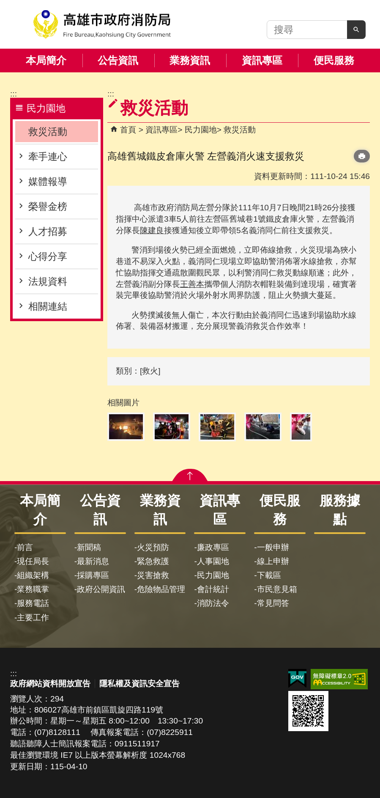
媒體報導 (47, 181)
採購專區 (93, 575)
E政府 (297, 678)
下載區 (269, 575)
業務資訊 (189, 60)
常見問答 (273, 603)
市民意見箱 (277, 589)
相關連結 (47, 306)
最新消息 (93, 561)
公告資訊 (118, 60)
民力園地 (201, 129)
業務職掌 (33, 589)
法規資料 (47, 281)
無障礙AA (339, 679)
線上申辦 (273, 561)
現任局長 (33, 561)
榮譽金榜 (47, 206)
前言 (25, 547)
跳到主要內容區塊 (4, 4)
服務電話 (33, 603)
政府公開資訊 (101, 589)
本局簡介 (46, 60)
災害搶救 (153, 575)
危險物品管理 (161, 589)
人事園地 (213, 561)
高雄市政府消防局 (101, 24)
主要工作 (33, 617)
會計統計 (213, 589)
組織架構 (33, 575)
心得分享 (47, 256)
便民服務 (334, 60)
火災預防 (153, 547)
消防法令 (213, 603)
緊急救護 (153, 561)
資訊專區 (262, 60)
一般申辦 (273, 547)
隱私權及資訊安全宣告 (139, 683)
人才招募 (47, 231)
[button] (356, 29)
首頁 (128, 129)
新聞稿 (89, 547)
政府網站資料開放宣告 (50, 683)
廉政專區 (213, 547)
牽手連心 (47, 156)
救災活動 (47, 131)
